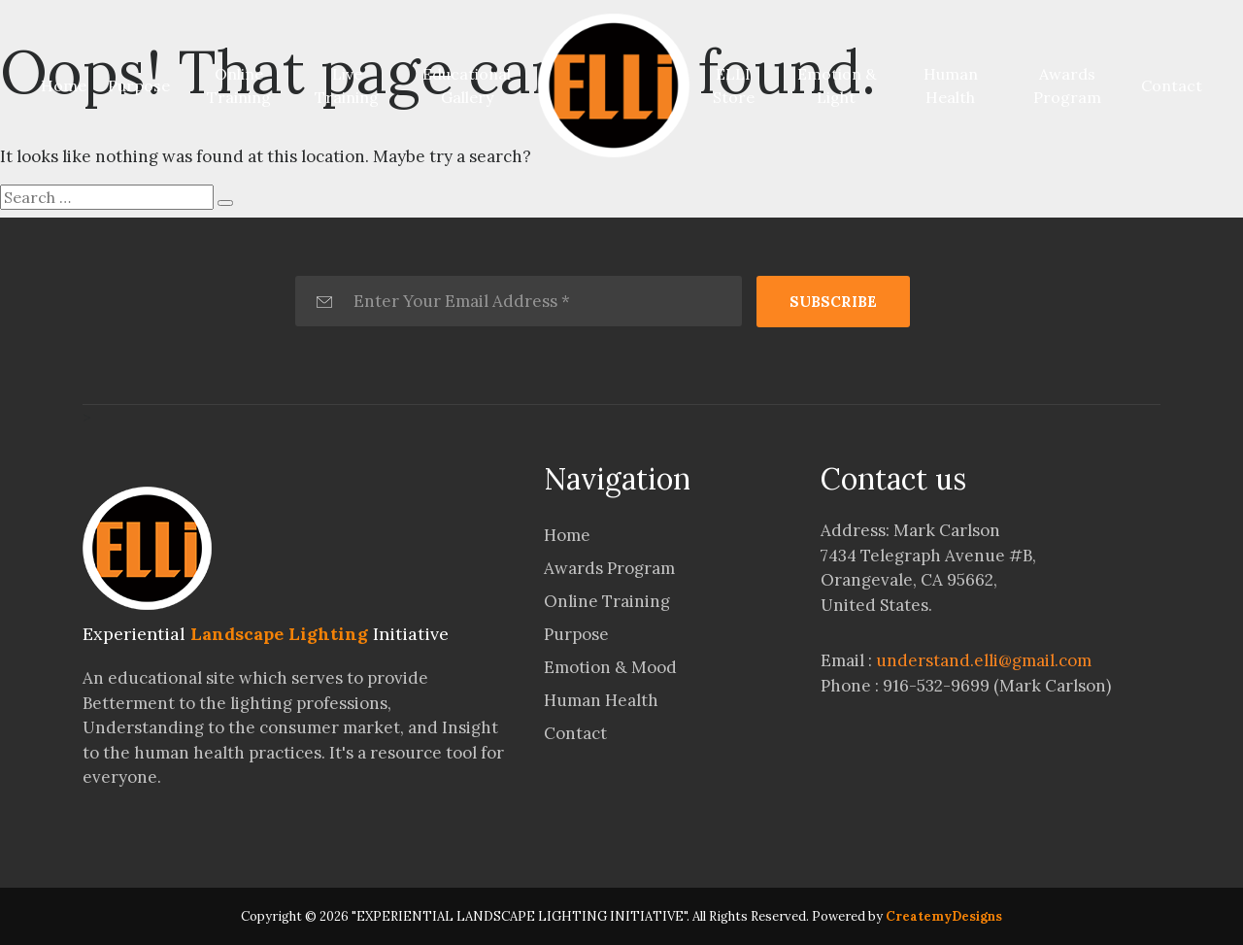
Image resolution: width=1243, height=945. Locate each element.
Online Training (239, 85)
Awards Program (1067, 85)
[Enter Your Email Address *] (518, 301)
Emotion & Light (836, 85)
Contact (1171, 85)
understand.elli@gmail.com (984, 660)
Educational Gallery (466, 85)
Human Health (951, 85)
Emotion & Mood (610, 667)
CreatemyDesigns (944, 916)
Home (67, 84)
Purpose (139, 85)
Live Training (347, 85)
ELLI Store (734, 85)
